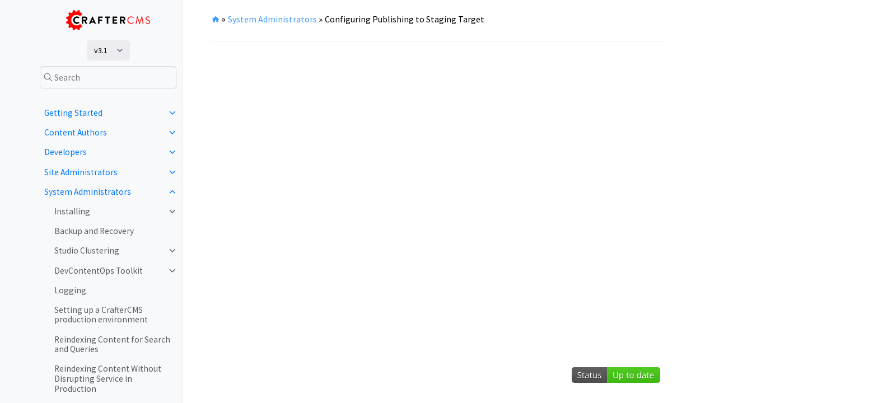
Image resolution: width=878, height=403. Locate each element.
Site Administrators (81, 172)
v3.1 (101, 50)
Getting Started (73, 112)
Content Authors (75, 132)
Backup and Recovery (94, 231)
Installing (72, 211)
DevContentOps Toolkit (98, 270)
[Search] (108, 77)
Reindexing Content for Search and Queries (112, 344)
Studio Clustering (86, 250)
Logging (70, 290)
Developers (65, 152)
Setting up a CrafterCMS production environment (101, 314)
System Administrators (87, 191)
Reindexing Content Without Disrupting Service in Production (107, 378)
